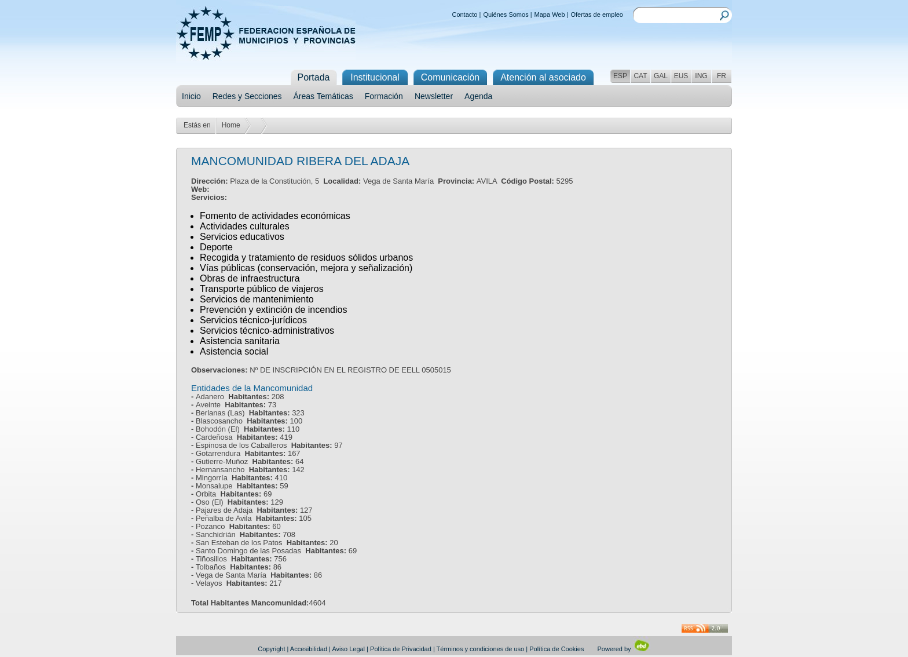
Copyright (271, 648)
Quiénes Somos (505, 14)
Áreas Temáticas (323, 96)
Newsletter (434, 96)
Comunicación (450, 77)
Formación (384, 96)
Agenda (478, 96)
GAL (661, 76)
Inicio (191, 96)
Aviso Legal (348, 648)
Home (231, 125)
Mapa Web (549, 14)
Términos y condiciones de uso (481, 648)
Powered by (623, 648)
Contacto (464, 14)
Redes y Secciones (247, 96)
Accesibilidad (308, 648)
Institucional (375, 77)
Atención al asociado (543, 77)
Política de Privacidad (400, 648)
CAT (640, 76)
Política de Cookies (556, 648)
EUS (681, 76)
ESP (620, 76)
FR (721, 76)
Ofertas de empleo (597, 14)
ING (701, 76)
